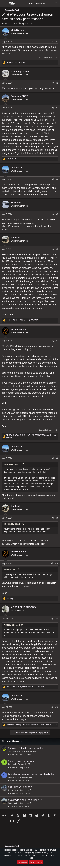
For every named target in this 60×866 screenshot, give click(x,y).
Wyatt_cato (13, 803)
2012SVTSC (10, 23)
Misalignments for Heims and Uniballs (31, 774)
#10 (56, 563)
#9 (57, 518)
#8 (57, 458)
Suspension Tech (29, 751)
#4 (57, 179)
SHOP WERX (14, 751)
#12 (56, 707)
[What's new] (50, 4)
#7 (57, 340)
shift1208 (12, 777)
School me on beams (21, 761)
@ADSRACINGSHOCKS (15, 88)
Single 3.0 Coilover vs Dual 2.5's (27, 748)
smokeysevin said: (12, 464)
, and (22, 320)
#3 (57, 108)
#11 (56, 619)
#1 (57, 41)
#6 (57, 249)
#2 (57, 83)
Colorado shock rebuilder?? (25, 800)
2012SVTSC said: (12, 625)
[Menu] (4, 3)
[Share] (53, 41)
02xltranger (13, 790)
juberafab (12, 764)
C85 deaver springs (20, 786)
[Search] (56, 4)
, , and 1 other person (31, 436)
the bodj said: (10, 569)
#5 (57, 214)
